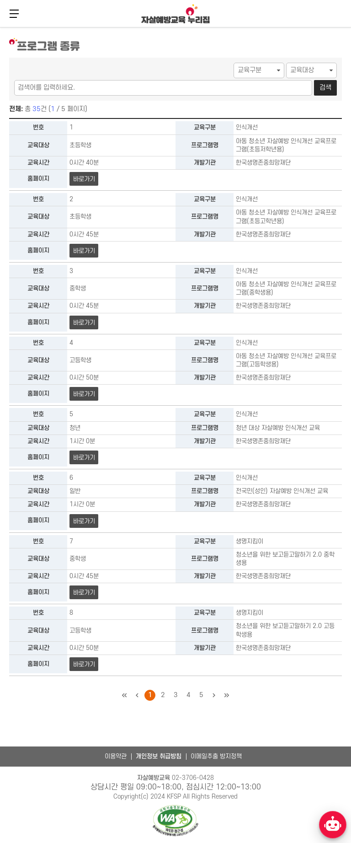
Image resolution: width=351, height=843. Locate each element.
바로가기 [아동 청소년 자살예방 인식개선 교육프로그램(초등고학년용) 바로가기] (84, 250)
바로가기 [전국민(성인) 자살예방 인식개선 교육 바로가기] (84, 521)
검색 (325, 87)
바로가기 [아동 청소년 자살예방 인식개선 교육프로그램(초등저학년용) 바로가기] (84, 179)
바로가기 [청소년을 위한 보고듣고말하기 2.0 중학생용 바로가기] (84, 592)
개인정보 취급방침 (158, 756)
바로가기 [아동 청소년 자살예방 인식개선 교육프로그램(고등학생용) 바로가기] (84, 394)
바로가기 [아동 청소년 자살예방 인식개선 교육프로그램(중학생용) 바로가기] (84, 322)
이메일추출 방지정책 (216, 756)
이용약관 (116, 756)
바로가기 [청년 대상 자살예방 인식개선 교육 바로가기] (84, 457)
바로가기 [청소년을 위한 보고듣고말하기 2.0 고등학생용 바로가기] (84, 664)
